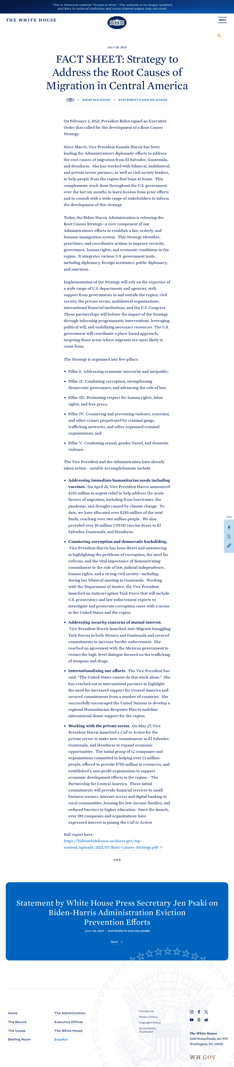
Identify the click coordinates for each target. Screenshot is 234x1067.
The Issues (17, 1030)
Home (12, 1013)
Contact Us (146, 1011)
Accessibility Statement (147, 1030)
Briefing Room (96, 100)
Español (60, 1039)
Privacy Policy (148, 1017)
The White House (68, 1030)
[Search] (219, 36)
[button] (229, 545)
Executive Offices (68, 1022)
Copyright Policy (150, 1022)
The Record (17, 1022)
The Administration (69, 1013)
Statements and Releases (143, 100)
